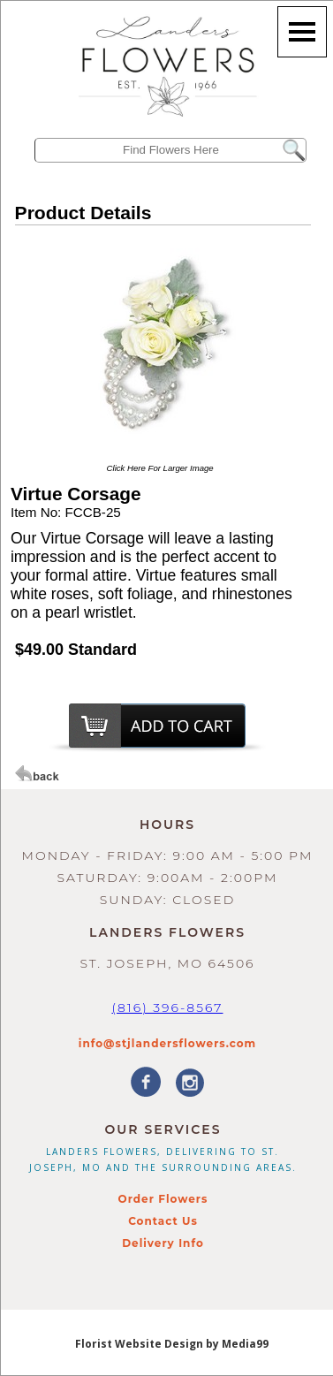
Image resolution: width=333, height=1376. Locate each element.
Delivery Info (163, 1243)
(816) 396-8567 (167, 1007)
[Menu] (302, 32)
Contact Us (163, 1221)
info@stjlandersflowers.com (167, 1043)
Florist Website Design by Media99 (172, 1343)
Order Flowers (163, 1198)
